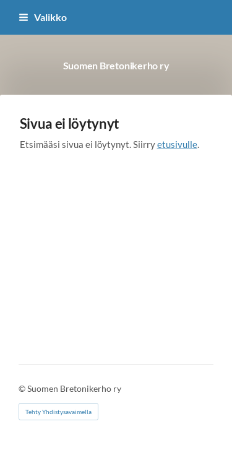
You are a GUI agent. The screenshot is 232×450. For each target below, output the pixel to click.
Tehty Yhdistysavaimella (58, 411)
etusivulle (177, 144)
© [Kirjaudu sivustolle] (23, 388)
